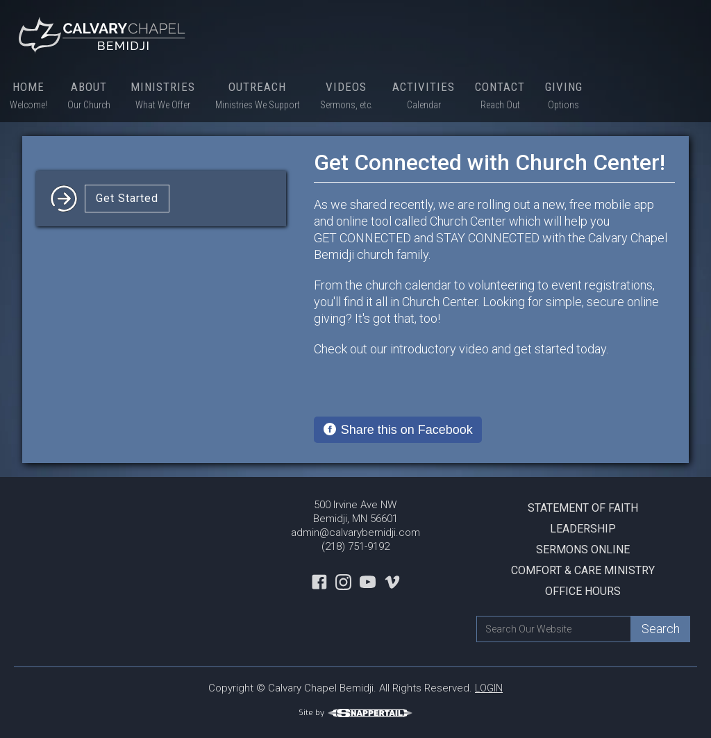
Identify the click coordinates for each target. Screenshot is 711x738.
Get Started (127, 198)
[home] (104, 34)
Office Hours (583, 591)
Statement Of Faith (583, 507)
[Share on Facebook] (398, 430)
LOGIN (489, 688)
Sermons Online (583, 549)
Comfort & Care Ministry (583, 570)
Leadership (583, 528)
